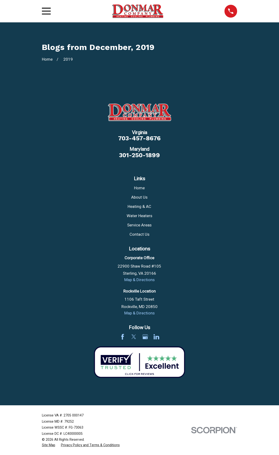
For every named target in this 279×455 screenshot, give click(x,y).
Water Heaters (139, 216)
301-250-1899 (139, 155)
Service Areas (139, 225)
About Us (139, 197)
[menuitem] (48, 445)
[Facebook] (122, 337)
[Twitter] (134, 337)
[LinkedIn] (156, 337)
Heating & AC (139, 207)
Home (139, 188)
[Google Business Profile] (145, 337)
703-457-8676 (139, 138)
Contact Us (139, 234)
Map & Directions (139, 280)
